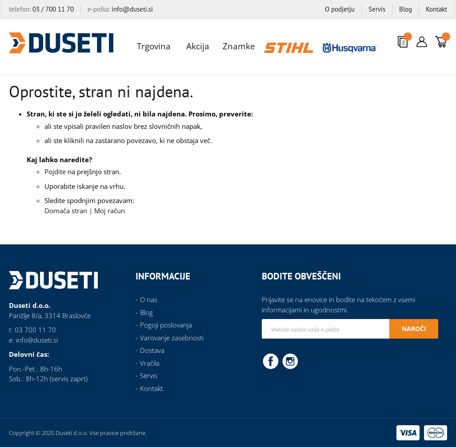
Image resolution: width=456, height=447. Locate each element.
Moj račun (109, 210)
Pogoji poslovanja (166, 324)
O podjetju (340, 9)
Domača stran (65, 210)
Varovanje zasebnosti (172, 337)
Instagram (290, 361)
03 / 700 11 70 (53, 9)
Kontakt (436, 9)
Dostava (152, 350)
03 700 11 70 (35, 329)
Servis (376, 9)
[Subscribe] (413, 329)
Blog (405, 9)
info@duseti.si (132, 9)
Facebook (271, 361)
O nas (148, 299)
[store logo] (61, 42)
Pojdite (55, 171)
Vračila (150, 363)
